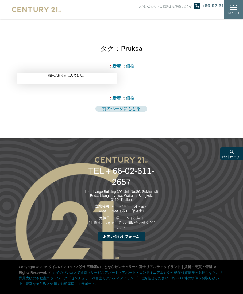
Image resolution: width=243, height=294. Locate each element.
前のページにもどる (121, 108)
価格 (128, 66)
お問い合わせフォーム (121, 236)
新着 (115, 66)
